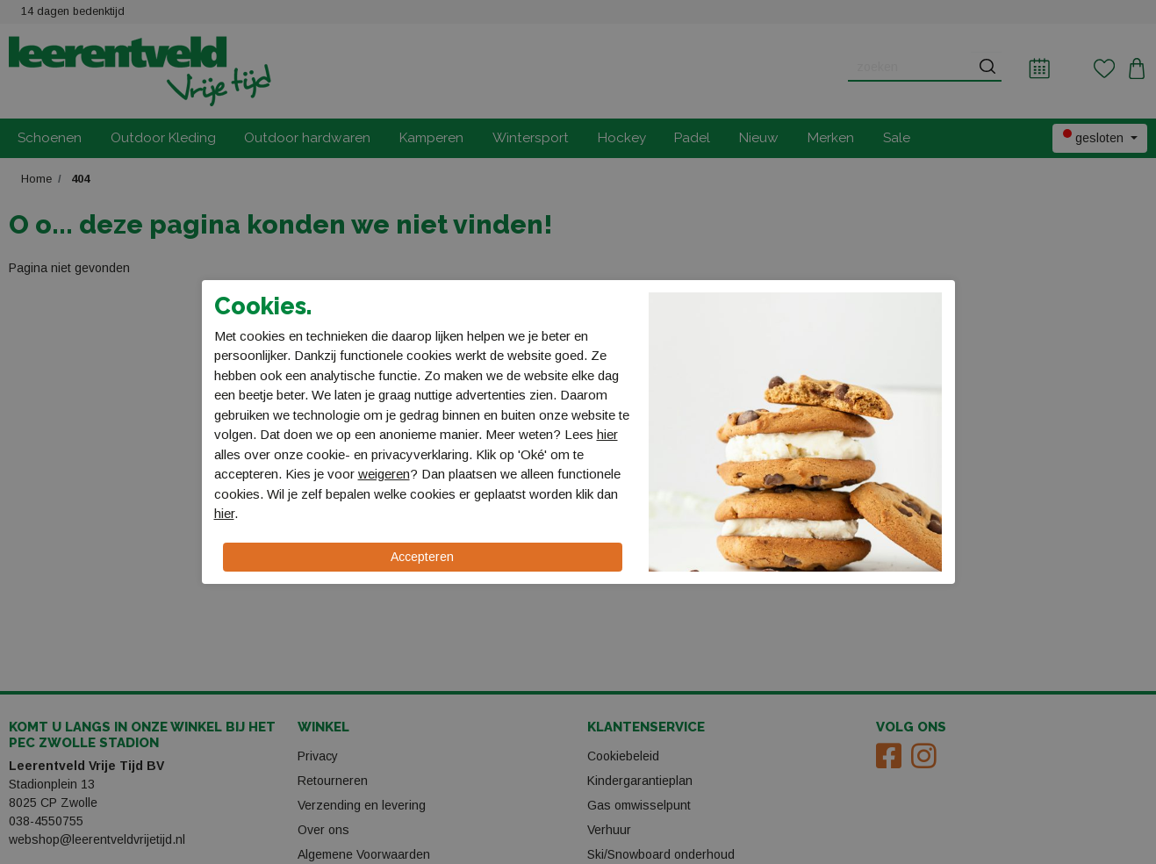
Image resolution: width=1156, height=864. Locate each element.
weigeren (384, 473)
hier (607, 434)
